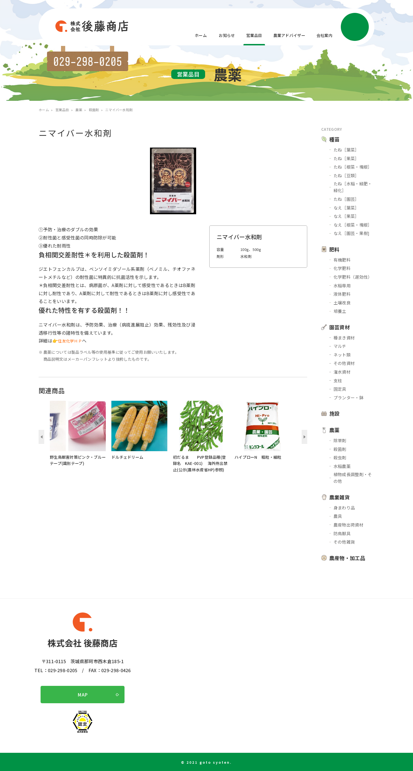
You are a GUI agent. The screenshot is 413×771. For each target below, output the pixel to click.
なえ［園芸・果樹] (352, 233)
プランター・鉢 (348, 397)
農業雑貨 (339, 497)
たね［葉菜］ (346, 150)
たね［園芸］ (346, 199)
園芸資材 (339, 327)
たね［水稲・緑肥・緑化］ (353, 187)
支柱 (338, 380)
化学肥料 (342, 268)
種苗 (334, 139)
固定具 (340, 389)
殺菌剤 (340, 449)
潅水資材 (342, 372)
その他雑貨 (344, 542)
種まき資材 (344, 338)
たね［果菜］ (346, 158)
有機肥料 (342, 260)
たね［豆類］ (346, 175)
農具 (338, 516)
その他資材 (344, 363)
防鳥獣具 (342, 533)
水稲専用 (342, 285)
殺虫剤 (340, 457)
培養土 (340, 311)
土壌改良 (342, 303)
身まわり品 (344, 508)
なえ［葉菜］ (346, 208)
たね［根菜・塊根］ (353, 167)
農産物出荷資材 (348, 525)
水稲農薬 (342, 466)
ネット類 (342, 355)
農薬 (334, 430)
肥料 (334, 249)
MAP (83, 694)
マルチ (340, 346)
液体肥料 (342, 294)
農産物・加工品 (347, 558)
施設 (334, 413)
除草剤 (340, 440)
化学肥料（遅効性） (353, 277)
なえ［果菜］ (346, 216)
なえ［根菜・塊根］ (353, 225)
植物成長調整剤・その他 (353, 477)
